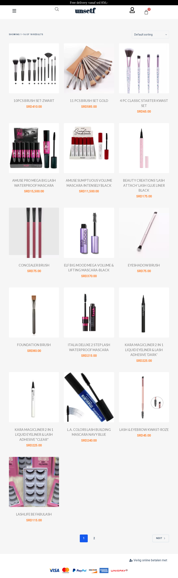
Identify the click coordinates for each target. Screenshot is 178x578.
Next (160, 538)
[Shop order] (150, 34)
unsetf (85, 10)
